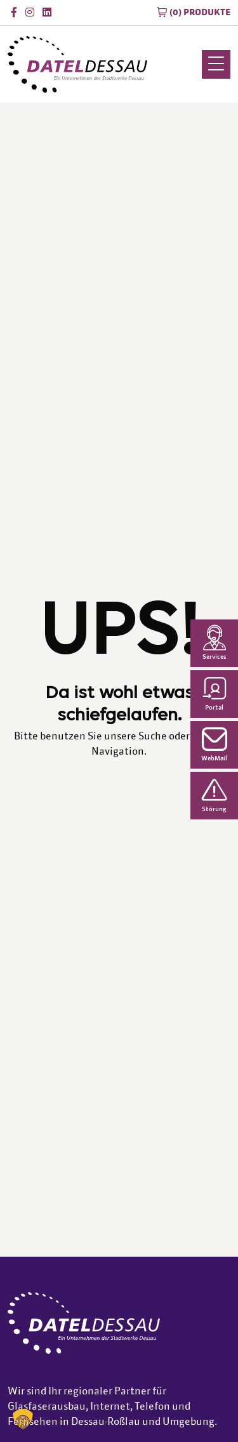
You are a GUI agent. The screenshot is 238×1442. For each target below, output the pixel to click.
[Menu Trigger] (216, 64)
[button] (23, 1419)
